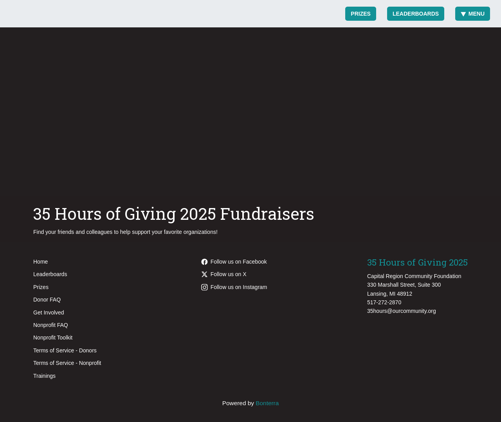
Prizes (361, 14)
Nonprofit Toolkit (52, 337)
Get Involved (48, 312)
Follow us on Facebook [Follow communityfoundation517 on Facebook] (234, 262)
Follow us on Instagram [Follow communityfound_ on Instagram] (234, 287)
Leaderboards (416, 14)
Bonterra (267, 403)
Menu (473, 14)
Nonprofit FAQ (50, 325)
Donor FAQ (47, 299)
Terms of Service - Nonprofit (67, 363)
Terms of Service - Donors (65, 350)
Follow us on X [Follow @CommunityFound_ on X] (224, 274)
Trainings (44, 376)
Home (40, 262)
